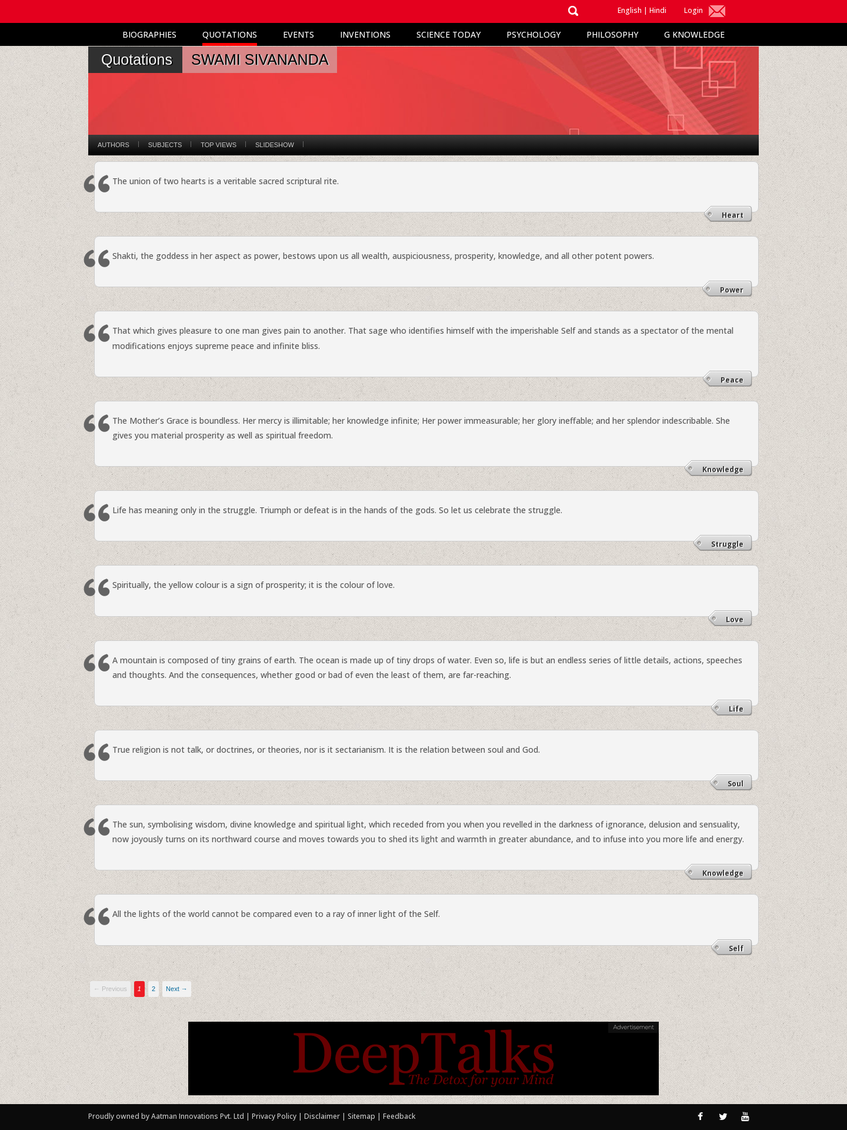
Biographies (149, 34)
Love (734, 619)
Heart (732, 215)
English (630, 10)
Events (298, 34)
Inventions (365, 34)
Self (736, 948)
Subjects (165, 144)
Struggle (727, 544)
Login (693, 10)
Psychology (533, 34)
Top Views (218, 144)
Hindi (657, 10)
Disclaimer (322, 1116)
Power (731, 290)
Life (736, 709)
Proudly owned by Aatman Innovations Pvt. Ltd (166, 1116)
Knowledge (722, 469)
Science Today (448, 34)
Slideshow (274, 144)
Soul (735, 784)
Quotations (229, 34)
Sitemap (362, 1116)
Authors (113, 144)
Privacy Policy (275, 1116)
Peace (732, 380)
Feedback (399, 1116)
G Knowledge (694, 34)
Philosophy (612, 34)
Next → (177, 988)
